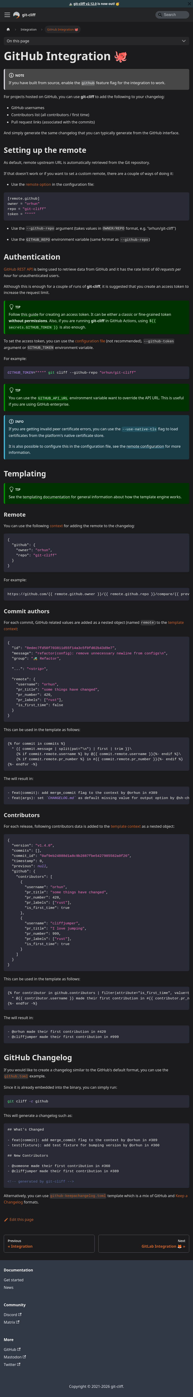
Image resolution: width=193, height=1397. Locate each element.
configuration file (90, 341)
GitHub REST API (18, 269)
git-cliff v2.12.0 (85, 3)
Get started (13, 1279)
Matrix (11, 1322)
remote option (38, 184)
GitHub (12, 1349)
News (8, 1287)
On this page (18, 41)
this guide (29, 314)
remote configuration (145, 446)
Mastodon (15, 1357)
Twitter (12, 1364)
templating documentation (46, 496)
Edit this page (19, 1219)
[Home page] (8, 29)
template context (126, 826)
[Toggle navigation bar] (7, 14)
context (56, 525)
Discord (12, 1314)
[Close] (189, 4)
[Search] (172, 15)
